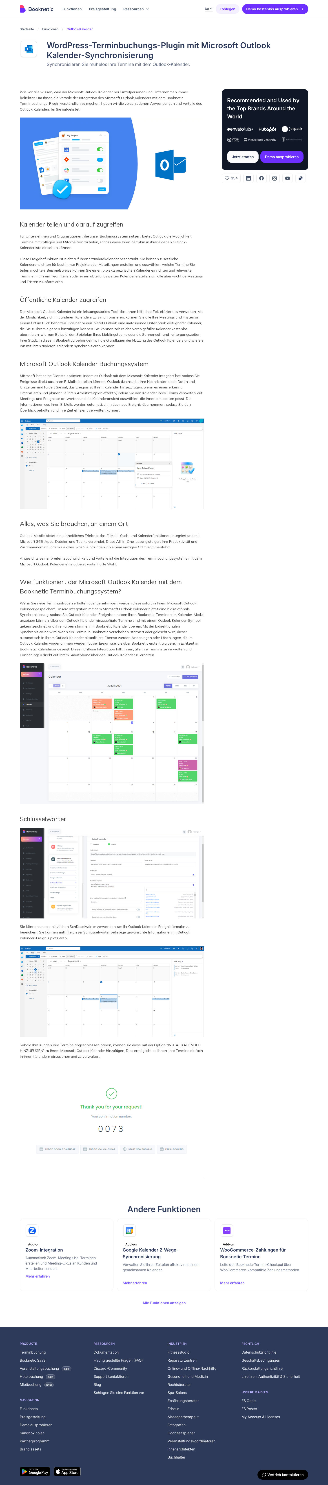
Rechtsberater (179, 1384)
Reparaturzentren (182, 1360)
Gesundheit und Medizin (188, 1376)
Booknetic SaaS (33, 1360)
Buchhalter (176, 1457)
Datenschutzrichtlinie (259, 1352)
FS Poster (249, 1408)
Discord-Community (110, 1368)
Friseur (173, 1408)
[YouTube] (287, 178)
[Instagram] (274, 178)
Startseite (27, 29)
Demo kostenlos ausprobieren (275, 9)
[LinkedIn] (248, 178)
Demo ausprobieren (282, 157)
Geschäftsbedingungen (261, 1360)
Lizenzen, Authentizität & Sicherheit (271, 1376)
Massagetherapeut (183, 1417)
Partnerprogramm (34, 1441)
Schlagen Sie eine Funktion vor (119, 1392)
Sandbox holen (32, 1433)
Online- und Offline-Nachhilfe (192, 1368)
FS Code (249, 1400)
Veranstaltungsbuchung (45, 1368)
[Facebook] (261, 178)
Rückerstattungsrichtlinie (262, 1368)
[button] (136, 9)
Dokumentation (106, 1352)
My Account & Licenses (261, 1417)
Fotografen (177, 1425)
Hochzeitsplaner (181, 1433)
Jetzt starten (243, 157)
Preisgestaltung (33, 1417)
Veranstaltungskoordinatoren (191, 1441)
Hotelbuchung (37, 1376)
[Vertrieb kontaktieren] (282, 1475)
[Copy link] (300, 178)
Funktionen (50, 29)
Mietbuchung (37, 1384)
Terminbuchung (33, 1352)
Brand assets (30, 1449)
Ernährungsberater (183, 1400)
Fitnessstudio (178, 1352)
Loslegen (227, 9)
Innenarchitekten (181, 1449)
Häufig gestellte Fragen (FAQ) (118, 1360)
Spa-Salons (177, 1392)
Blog (97, 1384)
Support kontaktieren (111, 1376)
